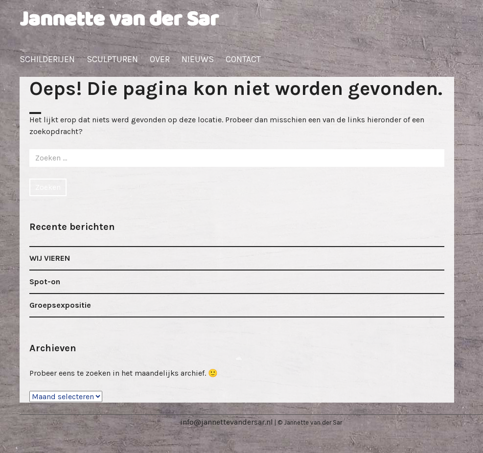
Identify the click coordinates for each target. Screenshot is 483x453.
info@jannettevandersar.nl (226, 422)
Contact (243, 59)
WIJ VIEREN (49, 258)
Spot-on (44, 281)
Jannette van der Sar (119, 20)
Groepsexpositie (60, 305)
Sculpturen (112, 59)
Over (160, 59)
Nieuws (198, 59)
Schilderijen (47, 59)
